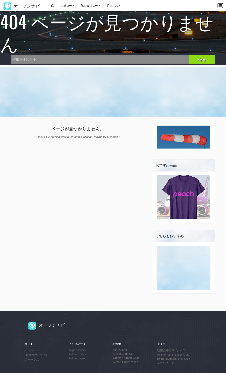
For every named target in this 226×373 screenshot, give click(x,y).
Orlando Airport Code (126, 357)
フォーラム (32, 359)
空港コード (68, 5)
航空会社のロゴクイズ (171, 350)
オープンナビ (22, 5)
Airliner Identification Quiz (173, 354)
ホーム (29, 350)
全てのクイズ (165, 363)
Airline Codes (77, 354)
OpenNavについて (36, 354)
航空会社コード (91, 5)
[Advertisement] (113, 92)
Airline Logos (77, 358)
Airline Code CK (123, 353)
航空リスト (114, 5)
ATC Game (120, 349)
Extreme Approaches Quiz (173, 358)
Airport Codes (77, 350)
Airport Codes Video (125, 361)
